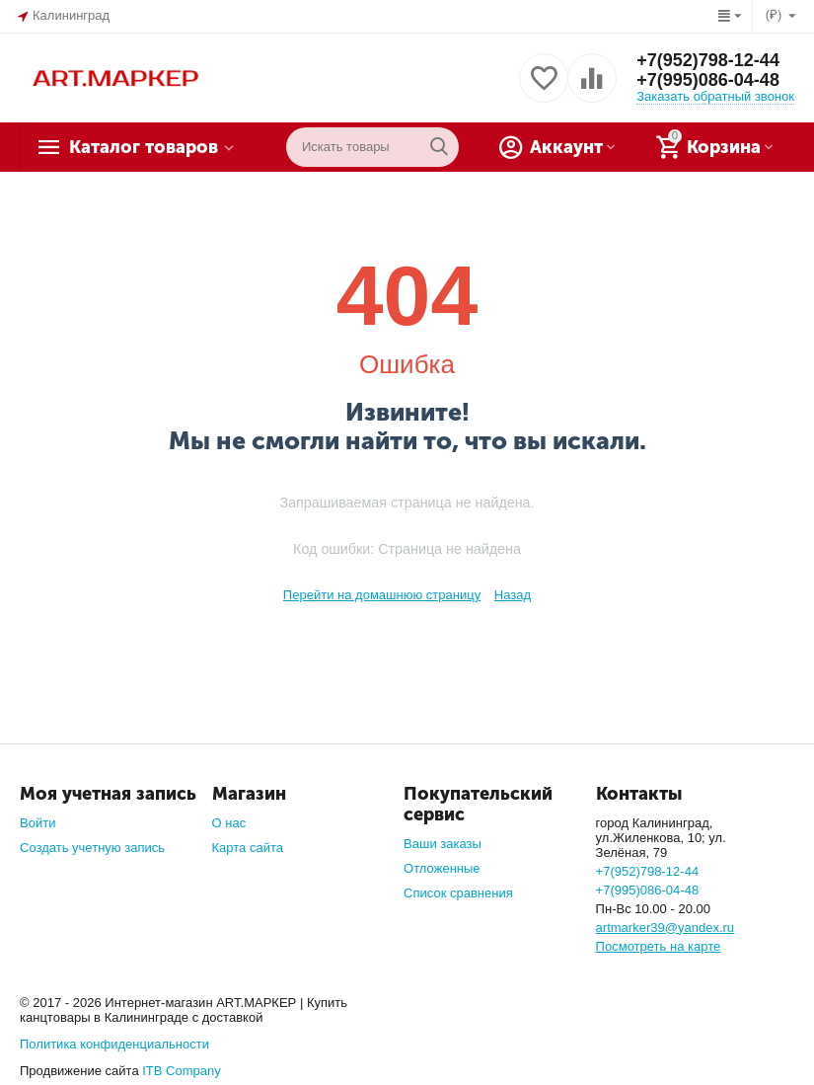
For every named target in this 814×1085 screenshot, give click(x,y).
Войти (37, 822)
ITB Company (181, 1070)
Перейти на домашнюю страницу (382, 594)
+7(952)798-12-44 (707, 60)
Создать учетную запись (92, 847)
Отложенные (442, 868)
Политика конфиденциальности (114, 1044)
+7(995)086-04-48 (707, 80)
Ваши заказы (442, 843)
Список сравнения (458, 893)
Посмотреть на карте (658, 946)
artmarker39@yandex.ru (665, 927)
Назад (512, 594)
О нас (229, 822)
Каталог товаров (143, 147)
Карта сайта (248, 847)
